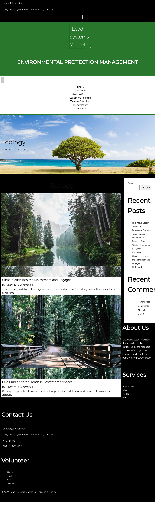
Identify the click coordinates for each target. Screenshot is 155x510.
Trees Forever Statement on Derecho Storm (139, 237)
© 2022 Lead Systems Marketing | (19, 492)
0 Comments (24, 284)
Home (4, 149)
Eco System (16, 149)
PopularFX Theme (47, 492)
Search (131, 183)
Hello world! (138, 267)
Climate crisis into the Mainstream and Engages (141, 260)
